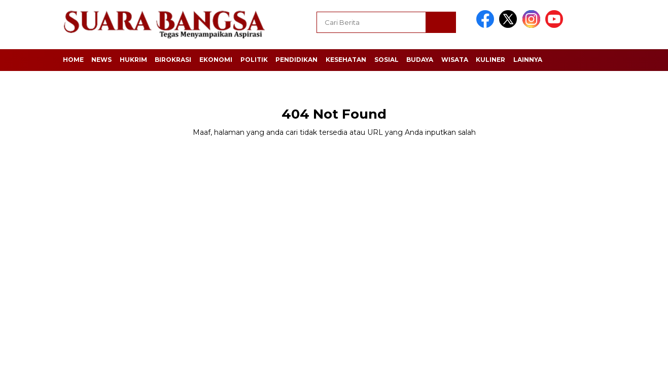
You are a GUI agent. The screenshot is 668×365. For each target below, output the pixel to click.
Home (73, 59)
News (101, 59)
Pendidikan (296, 59)
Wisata (454, 59)
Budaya (419, 59)
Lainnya (527, 59)
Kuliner (490, 59)
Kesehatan (346, 59)
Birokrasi (173, 59)
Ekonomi (215, 59)
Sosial (386, 59)
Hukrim (133, 59)
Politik (254, 59)
